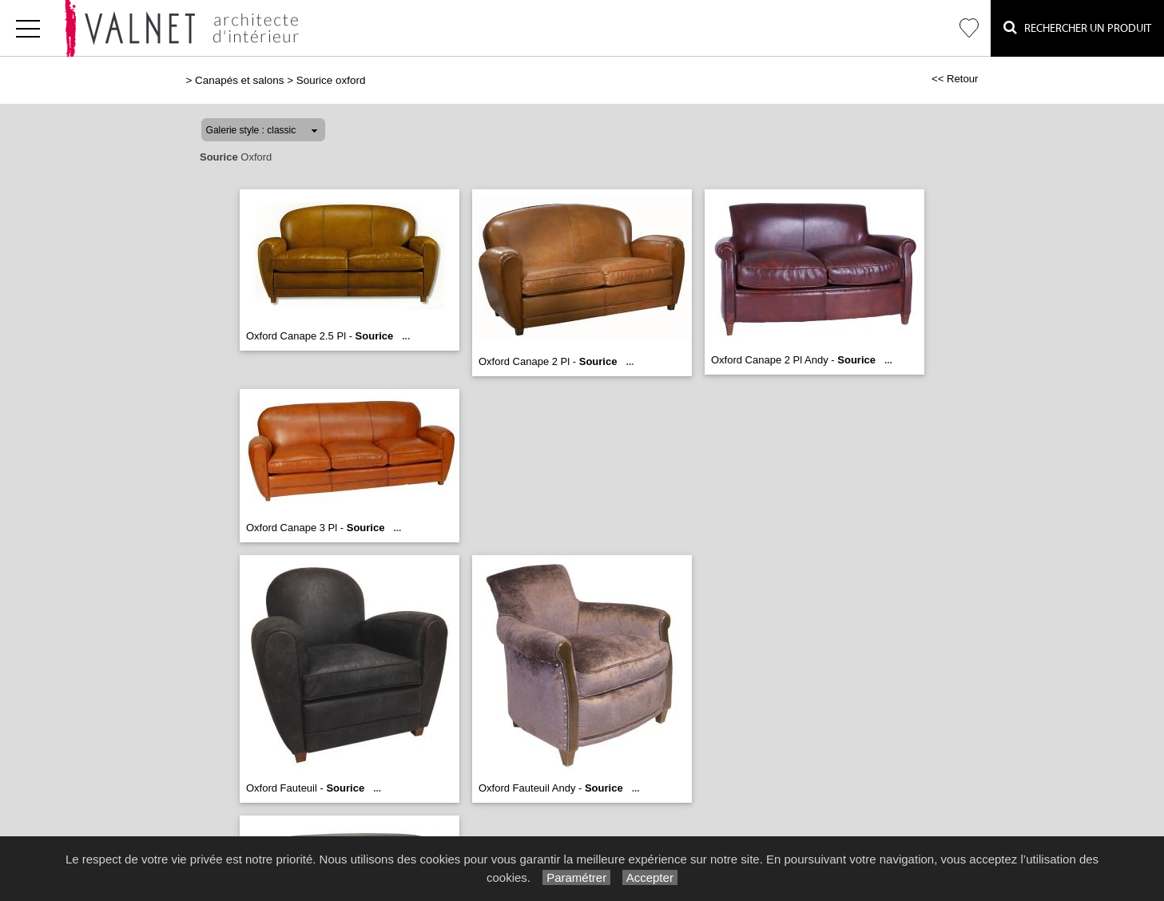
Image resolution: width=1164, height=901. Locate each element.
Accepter (650, 877)
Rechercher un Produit (1077, 27)
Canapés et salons (239, 80)
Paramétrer (576, 877)
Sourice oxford (331, 80)
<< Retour (955, 79)
